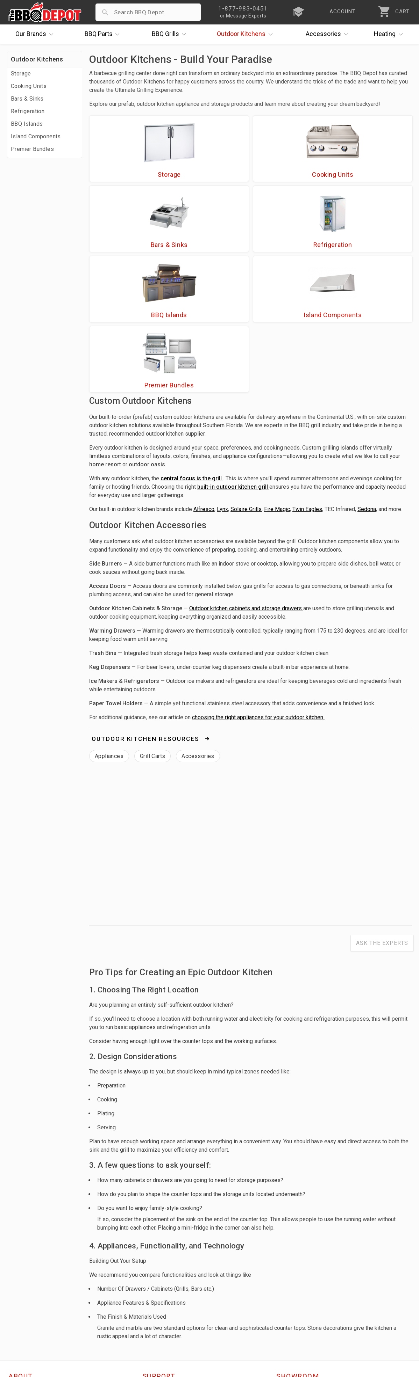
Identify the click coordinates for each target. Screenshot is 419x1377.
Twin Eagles (307, 375)
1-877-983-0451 (302, 1279)
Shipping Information (172, 1287)
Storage (21, 73)
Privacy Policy (162, 1317)
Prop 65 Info (160, 1307)
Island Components (36, 136)
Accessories (328, 34)
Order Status (160, 1256)
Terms (152, 1327)
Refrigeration (27, 111)
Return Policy (161, 1277)
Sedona (366, 375)
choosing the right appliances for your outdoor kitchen (258, 583)
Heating (390, 34)
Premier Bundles (32, 149)
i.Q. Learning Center (36, 1277)
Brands (36, 34)
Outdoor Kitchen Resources (146, 605)
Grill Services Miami (170, 1297)
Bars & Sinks (27, 98)
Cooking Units (29, 86)
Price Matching (29, 1266)
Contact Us (24, 1327)
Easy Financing (29, 1297)
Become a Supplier (35, 1307)
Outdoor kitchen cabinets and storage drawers (246, 474)
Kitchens (246, 34)
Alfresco (203, 375)
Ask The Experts (382, 809)
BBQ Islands (27, 124)
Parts (104, 34)
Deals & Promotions (36, 1287)
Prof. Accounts (30, 1317)
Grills (171, 34)
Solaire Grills (246, 375)
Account (154, 1266)
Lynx (222, 375)
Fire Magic (277, 375)
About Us (21, 1256)
